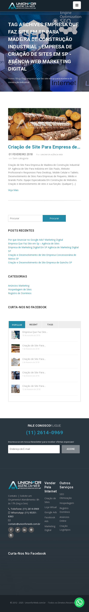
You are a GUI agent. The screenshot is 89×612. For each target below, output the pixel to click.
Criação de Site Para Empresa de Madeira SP (44, 147)
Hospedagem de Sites (20, 289)
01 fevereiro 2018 (21, 154)
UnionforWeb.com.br (35, 602)
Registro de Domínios (19, 293)
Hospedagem (67, 503)
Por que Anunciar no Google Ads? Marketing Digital (35, 239)
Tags (50, 324)
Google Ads (50, 512)
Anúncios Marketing (18, 285)
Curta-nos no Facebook (27, 307)
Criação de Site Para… (34, 345)
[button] (79, 602)
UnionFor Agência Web (52, 154)
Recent (33, 324)
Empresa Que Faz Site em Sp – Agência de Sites (33, 243)
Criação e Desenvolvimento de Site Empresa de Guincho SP (40, 262)
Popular (17, 325)
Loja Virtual (50, 507)
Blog (18, 78)
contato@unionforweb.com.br (24, 523)
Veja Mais (13, 190)
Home (11, 78)
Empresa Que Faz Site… (35, 332)
